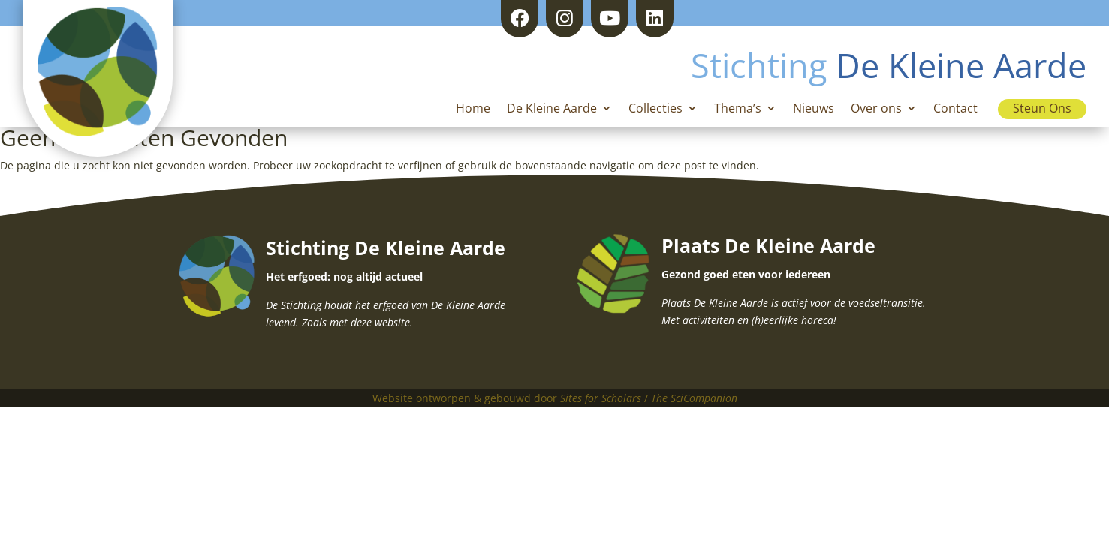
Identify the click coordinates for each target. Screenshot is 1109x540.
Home (473, 109)
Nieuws (813, 109)
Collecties (655, 109)
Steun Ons (1042, 108)
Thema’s (737, 109)
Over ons (876, 109)
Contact (955, 109)
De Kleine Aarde (552, 109)
